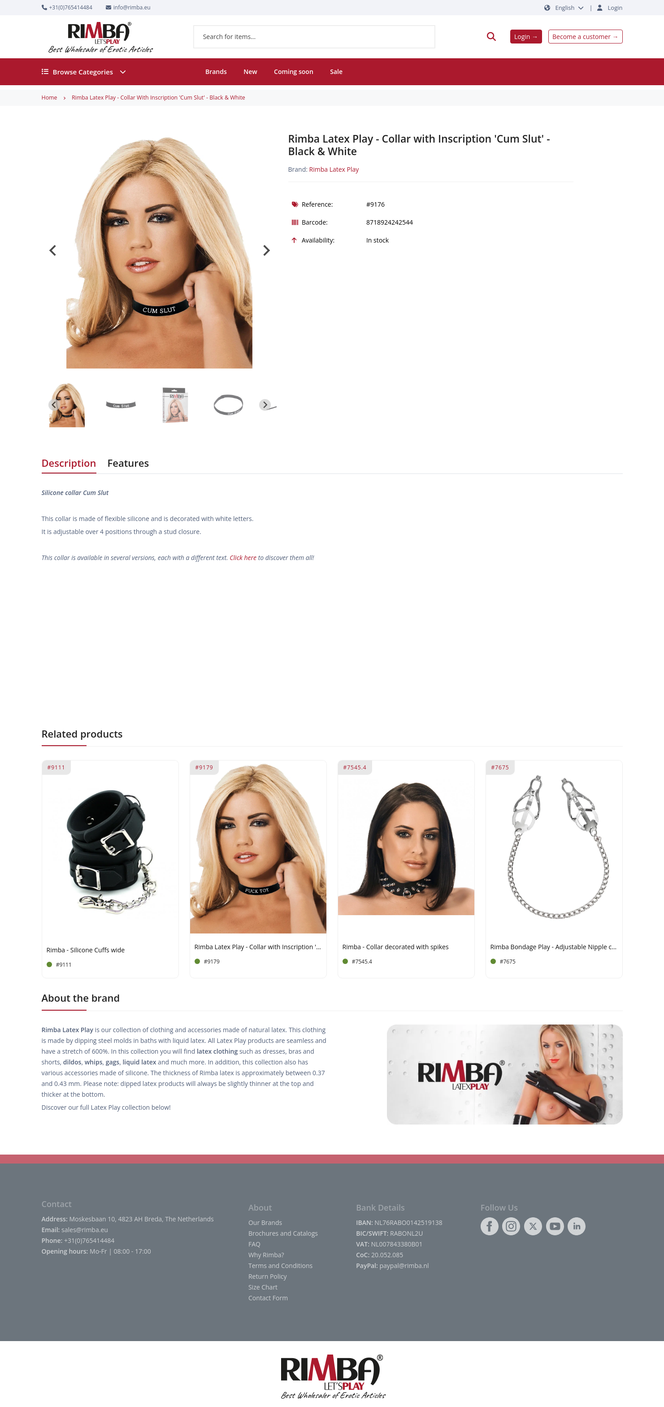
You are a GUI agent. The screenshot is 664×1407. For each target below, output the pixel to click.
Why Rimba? (266, 1255)
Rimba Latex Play (334, 169)
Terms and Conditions (280, 1265)
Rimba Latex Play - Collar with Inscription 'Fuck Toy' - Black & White (258, 947)
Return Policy (267, 1276)
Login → (526, 36)
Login (615, 8)
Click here (243, 557)
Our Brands (265, 1222)
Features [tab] (128, 462)
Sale (336, 71)
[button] (67, 405)
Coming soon (293, 71)
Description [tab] (69, 462)
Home (49, 97)
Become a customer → (585, 36)
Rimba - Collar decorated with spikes (396, 947)
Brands (216, 71)
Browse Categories (84, 71)
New (250, 71)
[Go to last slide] (53, 250)
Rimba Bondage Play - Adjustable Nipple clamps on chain (554, 947)
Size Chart (263, 1287)
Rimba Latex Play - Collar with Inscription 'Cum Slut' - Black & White (158, 97)
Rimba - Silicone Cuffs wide (86, 950)
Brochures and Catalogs (283, 1233)
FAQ (254, 1244)
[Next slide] (266, 250)
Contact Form (268, 1298)
